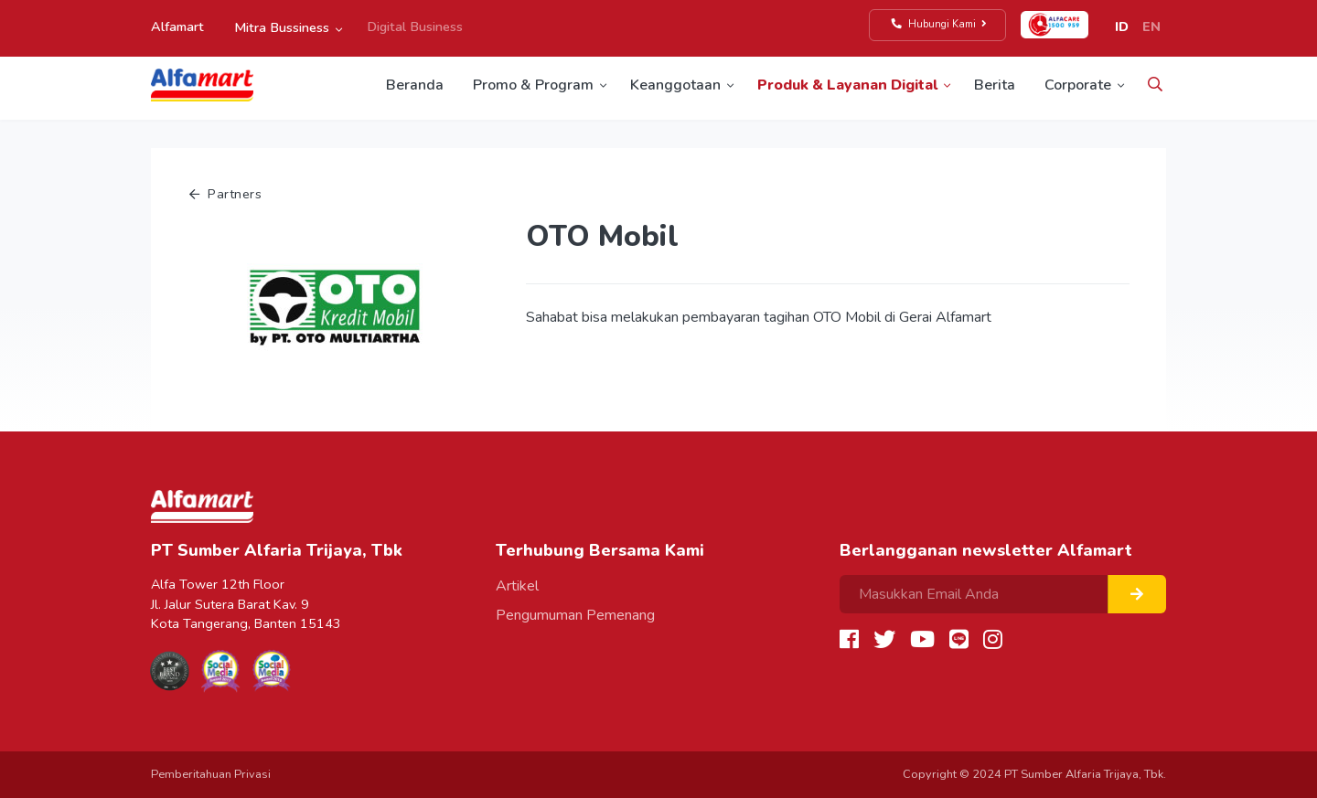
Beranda (415, 85)
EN (1151, 26)
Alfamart (177, 26)
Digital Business (415, 26)
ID (1122, 26)
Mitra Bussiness (281, 27)
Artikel (517, 586)
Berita (994, 85)
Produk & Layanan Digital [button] (847, 85)
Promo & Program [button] (533, 85)
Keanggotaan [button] (675, 85)
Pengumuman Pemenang (575, 615)
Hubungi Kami (940, 24)
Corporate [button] (1077, 85)
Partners (225, 194)
